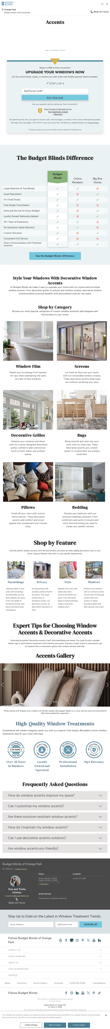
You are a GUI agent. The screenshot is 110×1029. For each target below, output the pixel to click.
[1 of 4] (51, 701)
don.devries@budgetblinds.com (17, 896)
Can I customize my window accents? (55, 806)
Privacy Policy (93, 123)
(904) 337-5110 (100, 12)
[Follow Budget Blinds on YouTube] (93, 940)
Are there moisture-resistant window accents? (55, 816)
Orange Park (8, 9)
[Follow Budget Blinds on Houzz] (99, 940)
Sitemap (7, 983)
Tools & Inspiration (55, 969)
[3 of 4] (56, 701)
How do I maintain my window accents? (55, 827)
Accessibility (58, 983)
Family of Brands (55, 956)
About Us (55, 962)
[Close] (106, 1015)
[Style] (68, 572)
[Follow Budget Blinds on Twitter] (88, 940)
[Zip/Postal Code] (66, 924)
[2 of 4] (54, 701)
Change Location (21, 869)
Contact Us (55, 950)
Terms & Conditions (40, 983)
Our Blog (13, 975)
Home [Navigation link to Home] (46, 50)
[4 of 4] (58, 701)
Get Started (55, 97)
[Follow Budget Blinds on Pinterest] (82, 940)
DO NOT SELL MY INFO (78, 983)
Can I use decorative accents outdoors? (55, 838)
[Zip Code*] (55, 91)
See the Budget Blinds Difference (55, 256)
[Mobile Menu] (107, 4)
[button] (10, 13)
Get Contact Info (25, 13)
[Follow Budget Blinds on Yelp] (60, 940)
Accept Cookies (79, 1025)
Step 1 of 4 (56, 83)
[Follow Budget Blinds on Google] (71, 940)
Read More (44, 884)
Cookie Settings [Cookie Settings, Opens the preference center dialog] (31, 1025)
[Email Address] (31, 924)
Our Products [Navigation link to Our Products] (54, 50)
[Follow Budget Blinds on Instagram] (77, 940)
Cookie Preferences (99, 983)
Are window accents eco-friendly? (55, 848)
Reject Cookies (55, 1025)
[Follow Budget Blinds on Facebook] (66, 940)
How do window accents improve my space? (55, 795)
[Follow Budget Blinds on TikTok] (99, 993)
